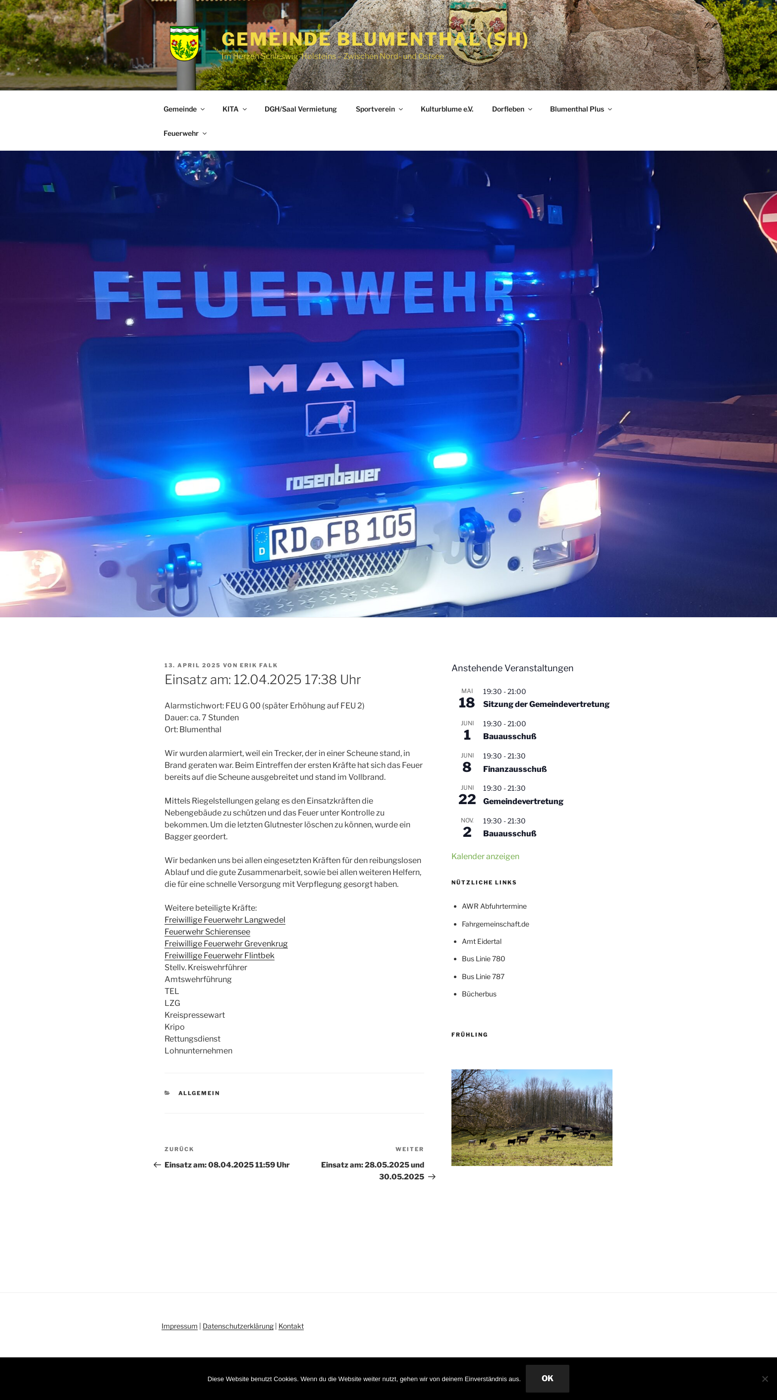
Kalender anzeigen (485, 856)
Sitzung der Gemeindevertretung (546, 704)
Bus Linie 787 (483, 976)
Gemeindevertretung (523, 801)
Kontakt (291, 1326)
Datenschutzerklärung (238, 1326)
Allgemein (199, 1093)
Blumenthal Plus (581, 109)
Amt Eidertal (481, 941)
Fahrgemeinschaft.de (495, 924)
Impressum (180, 1326)
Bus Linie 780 (483, 958)
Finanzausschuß (515, 769)
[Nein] (765, 1379)
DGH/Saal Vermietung (301, 109)
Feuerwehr (186, 133)
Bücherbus (479, 994)
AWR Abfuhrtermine (494, 906)
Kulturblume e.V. (447, 109)
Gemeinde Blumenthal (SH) (376, 39)
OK (548, 1378)
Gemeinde (185, 109)
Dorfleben (513, 109)
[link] (225, 920)
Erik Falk (259, 665)
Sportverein (380, 109)
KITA (235, 109)
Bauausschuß (510, 736)
